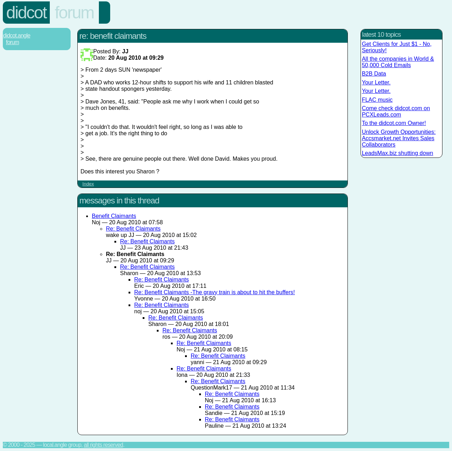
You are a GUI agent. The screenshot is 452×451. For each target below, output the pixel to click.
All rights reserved (103, 445)
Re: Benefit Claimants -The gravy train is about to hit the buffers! (214, 292)
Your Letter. (376, 82)
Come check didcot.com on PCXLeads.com (396, 111)
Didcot (26, 12)
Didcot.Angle (16, 35)
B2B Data (374, 74)
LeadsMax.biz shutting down (397, 153)
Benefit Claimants (114, 216)
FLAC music (377, 100)
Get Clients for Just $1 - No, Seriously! (397, 47)
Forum (74, 12)
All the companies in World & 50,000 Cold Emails (398, 62)
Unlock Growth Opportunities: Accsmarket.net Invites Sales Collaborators (399, 138)
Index (88, 183)
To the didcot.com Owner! (394, 123)
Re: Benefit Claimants (133, 229)
